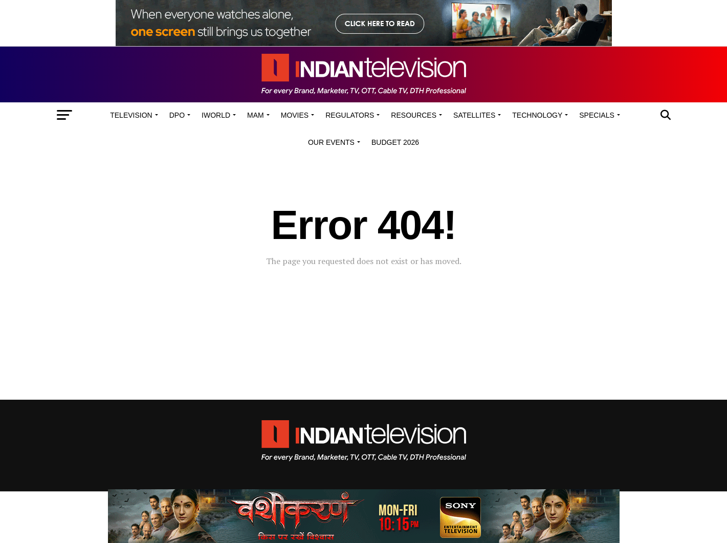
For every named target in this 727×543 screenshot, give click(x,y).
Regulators (349, 115)
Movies (295, 115)
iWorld (216, 115)
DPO (177, 115)
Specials (596, 115)
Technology (537, 115)
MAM (255, 115)
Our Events (331, 142)
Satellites (474, 115)
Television (131, 115)
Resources (413, 115)
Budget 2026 (395, 142)
